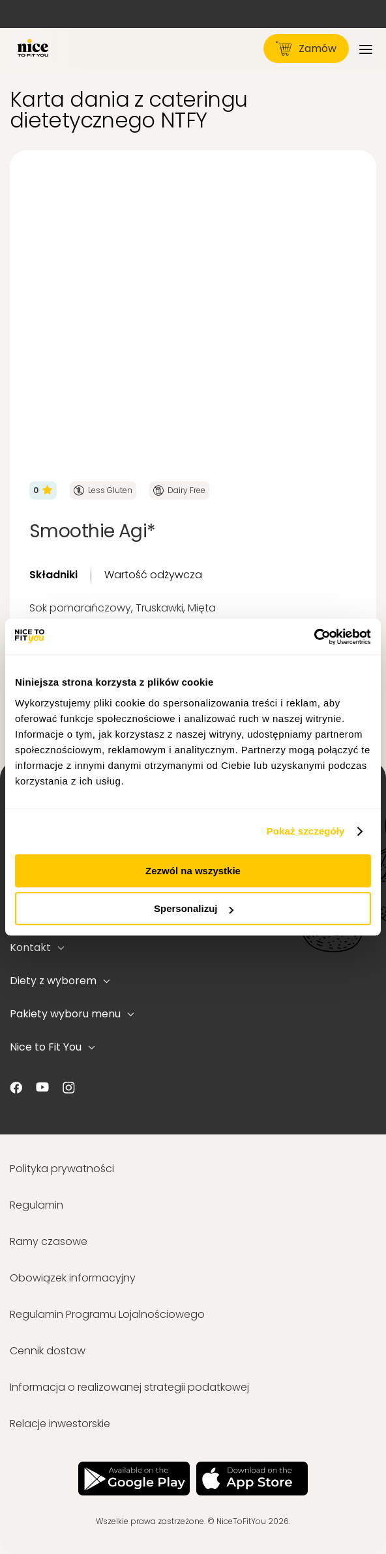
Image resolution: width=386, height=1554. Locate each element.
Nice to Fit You (52, 1046)
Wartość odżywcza (153, 574)
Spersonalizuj (193, 908)
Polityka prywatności (62, 1168)
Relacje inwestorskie (60, 1423)
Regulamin (36, 1205)
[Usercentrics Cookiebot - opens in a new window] (314, 636)
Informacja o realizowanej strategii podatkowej (129, 1387)
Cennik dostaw (47, 1350)
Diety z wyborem (60, 980)
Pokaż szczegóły (306, 831)
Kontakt (37, 947)
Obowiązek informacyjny (73, 1277)
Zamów (306, 48)
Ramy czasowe (48, 1241)
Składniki (53, 574)
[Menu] (365, 48)
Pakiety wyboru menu (72, 1013)
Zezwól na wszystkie (193, 870)
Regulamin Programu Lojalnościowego (107, 1314)
